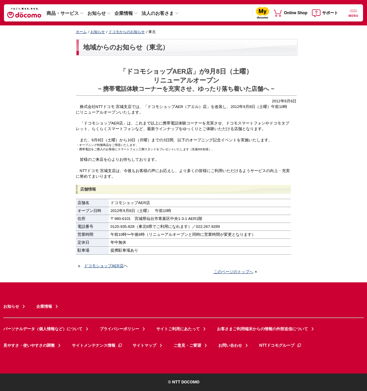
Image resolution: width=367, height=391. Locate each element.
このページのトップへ (233, 271)
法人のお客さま (157, 13)
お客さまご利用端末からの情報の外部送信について (262, 329)
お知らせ (96, 13)
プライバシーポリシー (119, 329)
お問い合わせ (230, 345)
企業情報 (123, 13)
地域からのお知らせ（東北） (126, 47)
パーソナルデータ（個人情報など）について (42, 329)
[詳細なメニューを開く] (353, 13)
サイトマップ (144, 345)
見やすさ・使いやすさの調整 (29, 345)
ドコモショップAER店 (104, 266)
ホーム (81, 32)
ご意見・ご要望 (187, 345)
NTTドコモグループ (280, 345)
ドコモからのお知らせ (126, 32)
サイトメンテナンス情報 (97, 345)
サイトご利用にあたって (178, 329)
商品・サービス (62, 13)
